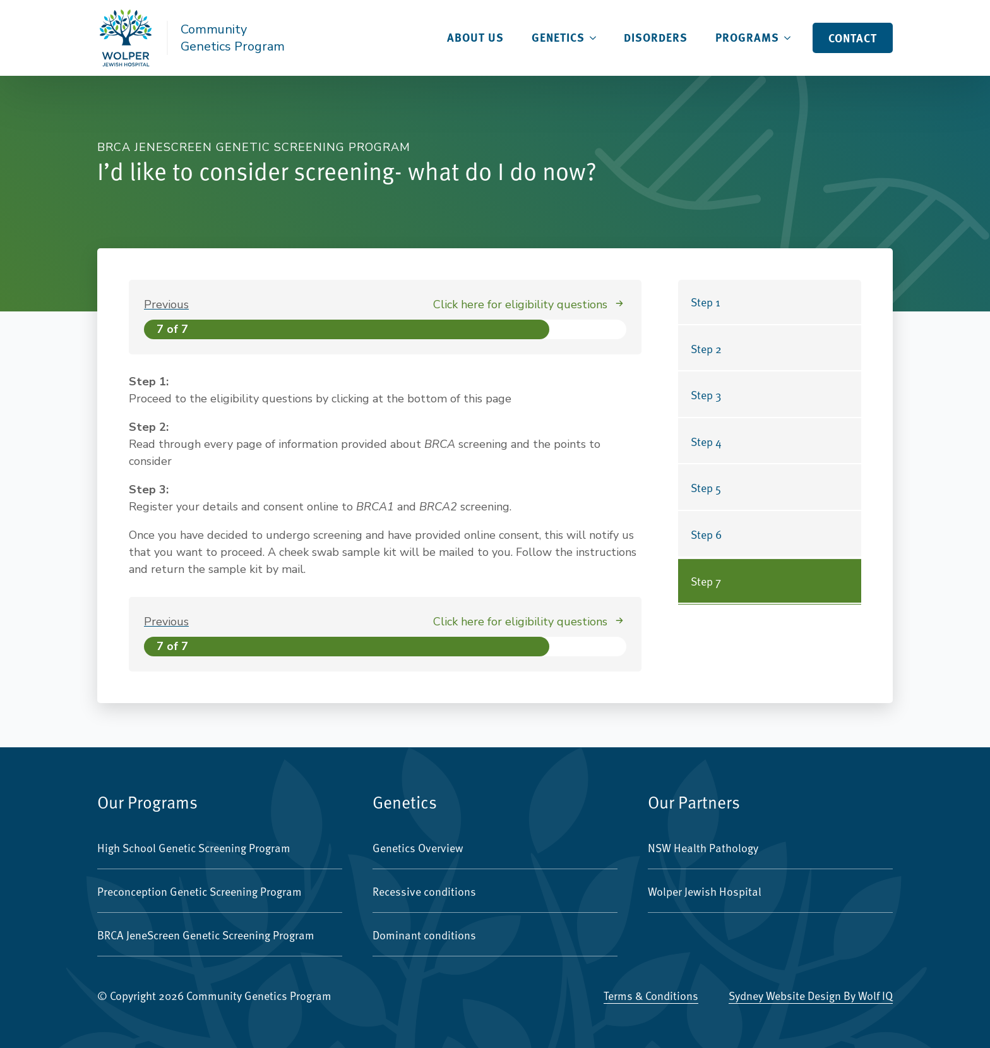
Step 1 (705, 301)
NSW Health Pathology (703, 847)
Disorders (656, 37)
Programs (747, 37)
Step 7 (706, 580)
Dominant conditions (424, 934)
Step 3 (706, 394)
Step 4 (706, 441)
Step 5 (706, 487)
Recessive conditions (424, 891)
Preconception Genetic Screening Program (199, 891)
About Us (475, 37)
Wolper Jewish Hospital (704, 891)
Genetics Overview (418, 847)
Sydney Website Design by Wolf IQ (811, 995)
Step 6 (706, 534)
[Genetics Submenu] (597, 38)
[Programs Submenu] (791, 38)
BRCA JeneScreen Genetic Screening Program (205, 934)
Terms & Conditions (651, 995)
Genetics (558, 37)
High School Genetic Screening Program (193, 847)
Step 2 (706, 348)
